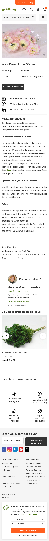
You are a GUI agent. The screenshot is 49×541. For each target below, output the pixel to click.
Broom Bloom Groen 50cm (14, 353)
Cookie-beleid (31, 483)
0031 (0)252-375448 (18, 291)
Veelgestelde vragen (34, 473)
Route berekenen (8, 477)
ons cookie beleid (30, 514)
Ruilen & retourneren (34, 470)
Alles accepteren (28, 530)
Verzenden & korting (34, 463)
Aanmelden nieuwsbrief (36, 442)
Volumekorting (25, 2)
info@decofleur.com (18, 301)
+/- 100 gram (7, 356)
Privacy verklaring (33, 480)
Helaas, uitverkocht (13, 86)
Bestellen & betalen (33, 467)
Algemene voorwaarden (35, 477)
